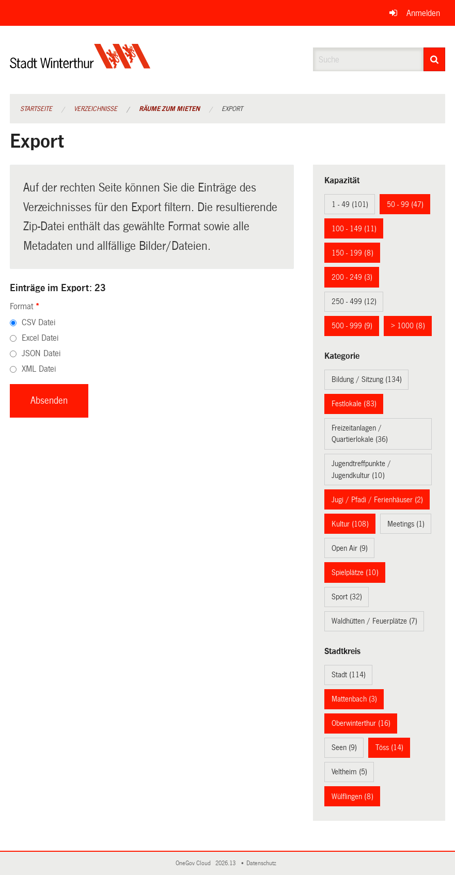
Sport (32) (347, 597)
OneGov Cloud (195, 863)
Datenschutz (262, 863)
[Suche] (434, 59)
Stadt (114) (349, 675)
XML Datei (39, 368)
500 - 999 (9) (352, 326)
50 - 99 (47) (405, 204)
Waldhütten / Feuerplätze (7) (374, 621)
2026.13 (226, 863)
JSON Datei (41, 353)
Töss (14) (389, 747)
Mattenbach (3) (354, 699)
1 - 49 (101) (350, 204)
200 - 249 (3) (352, 277)
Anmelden (423, 13)
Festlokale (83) (354, 404)
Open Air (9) (350, 548)
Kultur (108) (350, 524)
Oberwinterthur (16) (361, 723)
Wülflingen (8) (352, 796)
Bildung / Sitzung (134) (367, 379)
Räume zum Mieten (169, 109)
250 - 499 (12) (354, 301)
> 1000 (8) (408, 326)
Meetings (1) (406, 524)
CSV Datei (38, 322)
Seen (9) (344, 747)
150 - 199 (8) (352, 253)
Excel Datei (40, 337)
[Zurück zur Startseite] (80, 64)
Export (232, 109)
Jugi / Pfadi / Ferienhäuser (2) (377, 500)
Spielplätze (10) (355, 572)
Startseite (36, 109)
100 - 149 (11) (354, 229)
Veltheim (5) (349, 772)
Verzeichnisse (95, 109)
